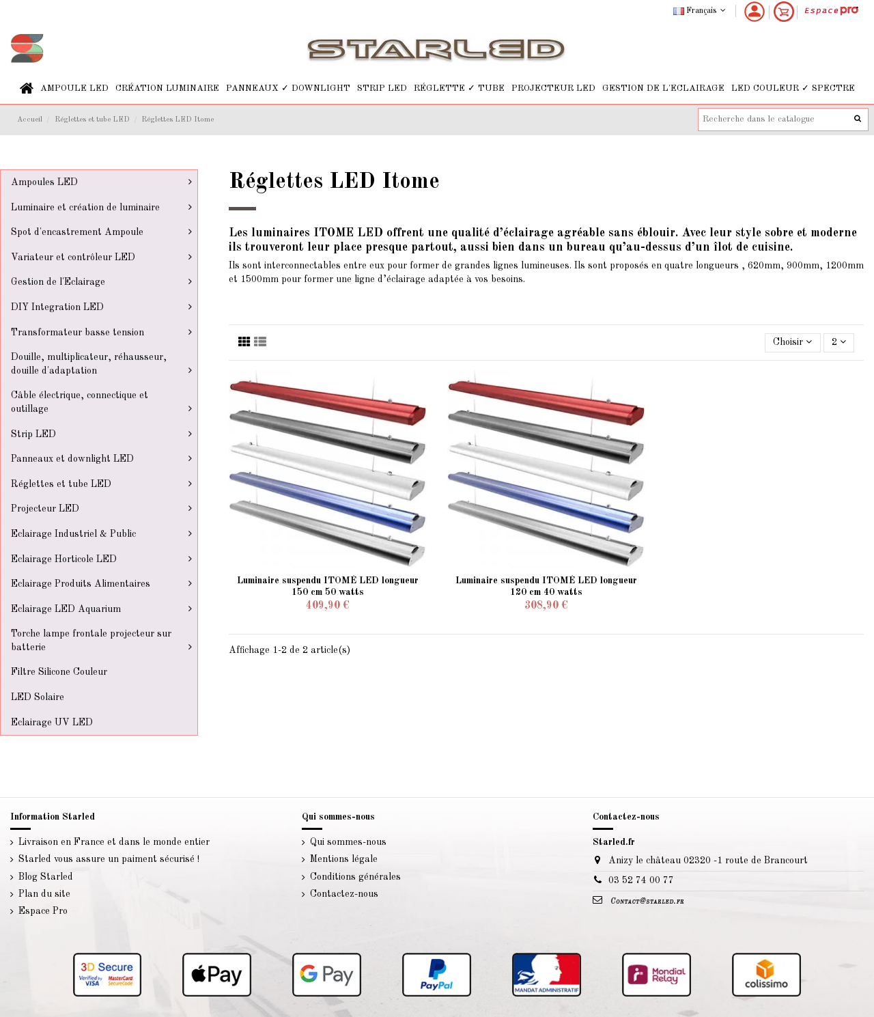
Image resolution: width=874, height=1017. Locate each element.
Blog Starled (45, 877)
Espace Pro (43, 911)
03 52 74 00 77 (641, 880)
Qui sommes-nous (348, 842)
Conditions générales (355, 877)
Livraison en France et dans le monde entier (114, 842)
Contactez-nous (344, 894)
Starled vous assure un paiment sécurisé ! (108, 859)
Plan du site (44, 894)
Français (701, 11)
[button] (74, 88)
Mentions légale (344, 859)
